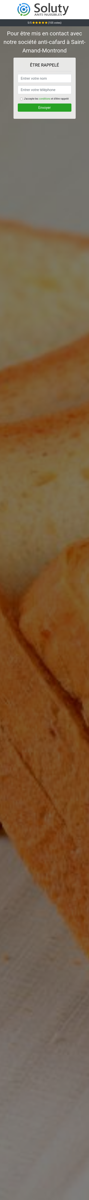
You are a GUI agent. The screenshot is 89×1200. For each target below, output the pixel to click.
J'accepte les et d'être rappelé (46, 98)
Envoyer (44, 107)
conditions (44, 98)
